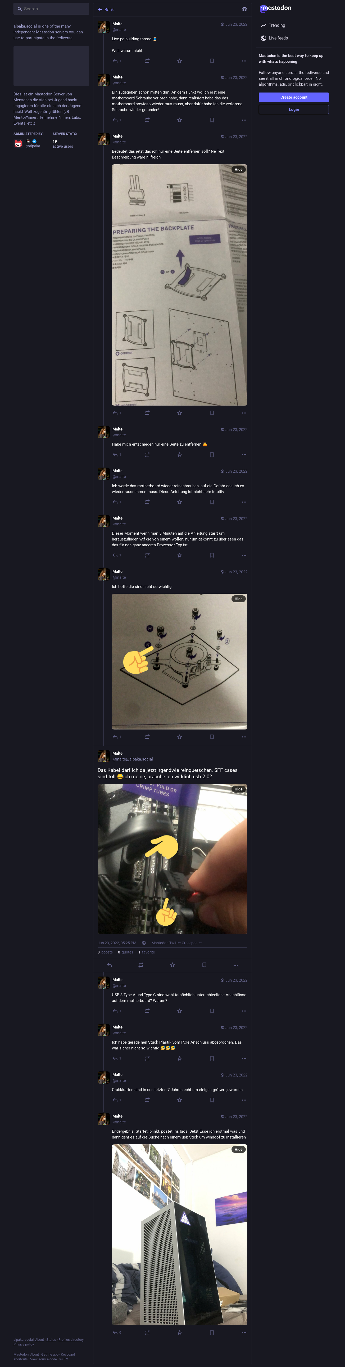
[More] (244, 61)
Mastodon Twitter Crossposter (177, 943)
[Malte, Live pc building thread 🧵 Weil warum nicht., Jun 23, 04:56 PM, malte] (172, 43)
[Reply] (117, 61)
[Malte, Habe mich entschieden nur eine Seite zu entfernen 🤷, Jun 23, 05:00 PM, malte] (172, 442)
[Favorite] (179, 61)
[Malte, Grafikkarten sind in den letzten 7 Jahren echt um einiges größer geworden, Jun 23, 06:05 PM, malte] (172, 1088)
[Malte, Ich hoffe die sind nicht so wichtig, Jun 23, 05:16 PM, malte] (172, 655)
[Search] (51, 9)
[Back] (165, 9)
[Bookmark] (212, 61)
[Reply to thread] (117, 120)
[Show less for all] (244, 9)
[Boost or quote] (147, 61)
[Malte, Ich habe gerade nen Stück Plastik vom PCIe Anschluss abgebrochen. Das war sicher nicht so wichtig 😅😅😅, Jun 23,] (172, 1043)
